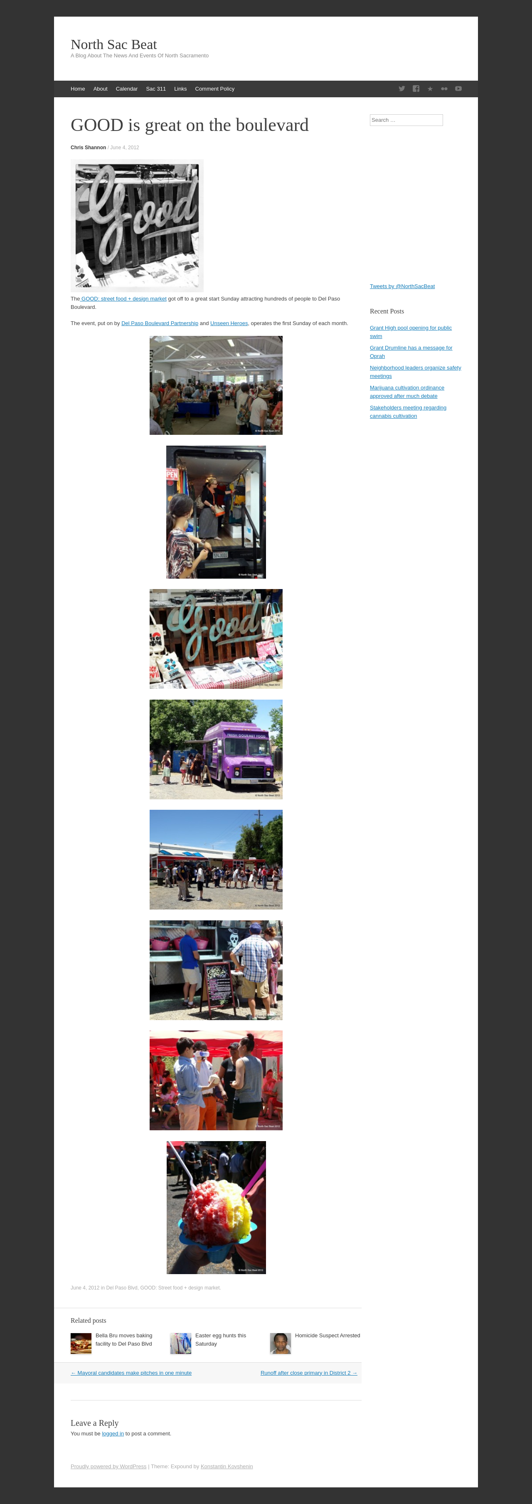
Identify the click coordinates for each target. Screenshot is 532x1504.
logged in (113, 1433)
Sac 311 (156, 89)
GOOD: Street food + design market (179, 1288)
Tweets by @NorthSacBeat (402, 286)
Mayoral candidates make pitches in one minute (131, 1373)
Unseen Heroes (229, 323)
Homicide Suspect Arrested (327, 1335)
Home (78, 89)
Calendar (127, 89)
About (101, 89)
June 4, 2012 (124, 147)
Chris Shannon (88, 147)
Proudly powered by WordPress (109, 1466)
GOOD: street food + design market (123, 299)
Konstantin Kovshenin (227, 1466)
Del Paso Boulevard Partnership (159, 323)
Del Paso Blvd (121, 1288)
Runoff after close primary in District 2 (309, 1373)
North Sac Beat (114, 44)
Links (180, 89)
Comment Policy (215, 89)
